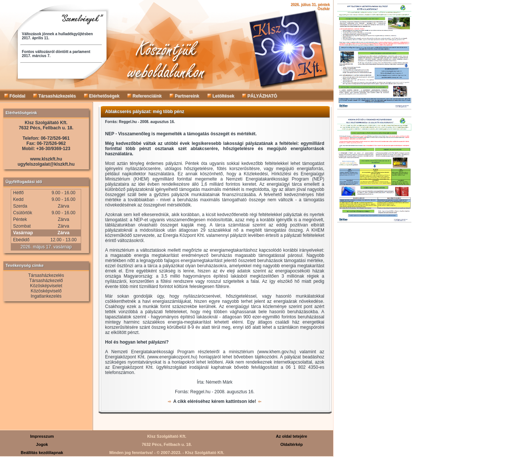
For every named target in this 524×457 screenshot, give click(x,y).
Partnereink (184, 96)
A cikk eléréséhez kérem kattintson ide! (214, 401)
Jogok (42, 444)
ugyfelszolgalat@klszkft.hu (46, 164)
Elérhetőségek (101, 96)
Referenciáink (144, 96)
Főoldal (14, 96)
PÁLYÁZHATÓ (259, 96)
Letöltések (221, 96)
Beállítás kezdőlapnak (42, 452)
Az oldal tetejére (291, 436)
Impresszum (42, 436)
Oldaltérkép (291, 444)
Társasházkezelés (54, 96)
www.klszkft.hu (46, 159)
